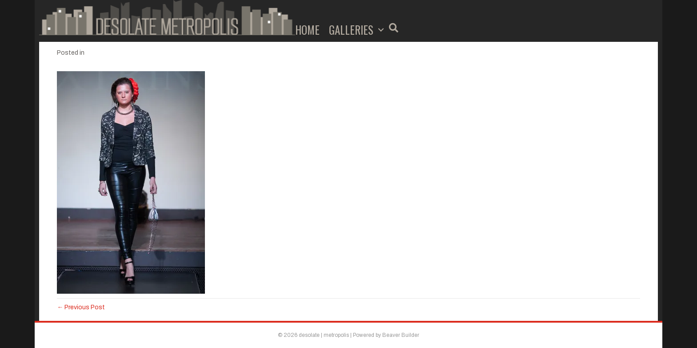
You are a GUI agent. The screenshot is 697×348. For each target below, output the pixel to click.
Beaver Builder (400, 335)
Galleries (351, 29)
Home (307, 29)
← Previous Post (81, 307)
